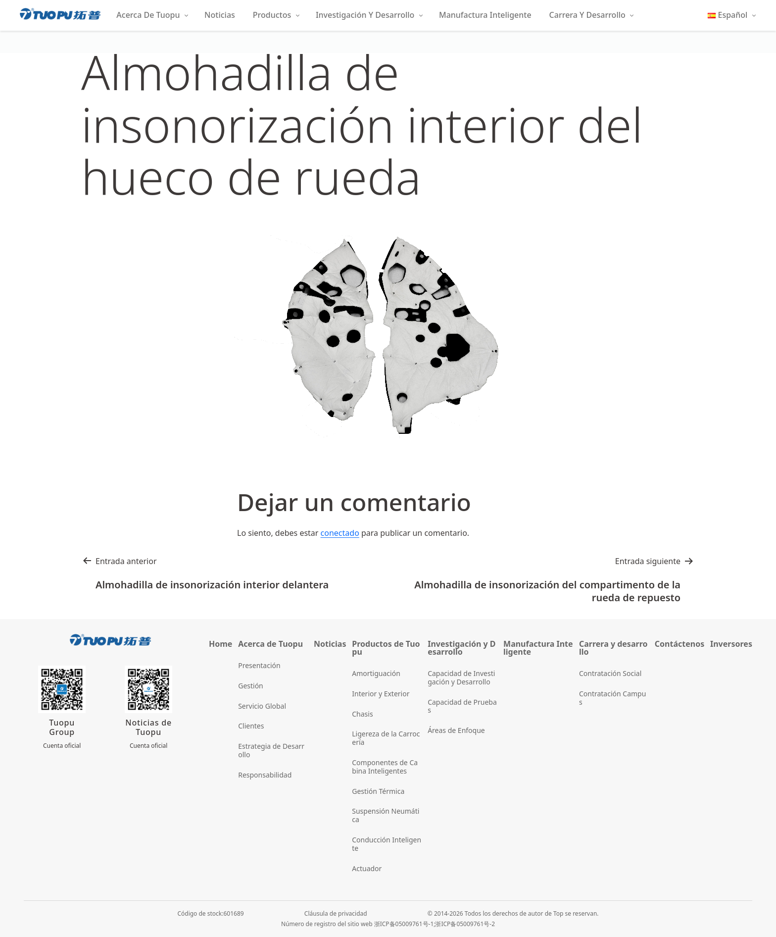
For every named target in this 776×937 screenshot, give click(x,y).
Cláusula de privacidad (335, 913)
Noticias (219, 14)
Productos (272, 14)
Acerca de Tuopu (148, 14)
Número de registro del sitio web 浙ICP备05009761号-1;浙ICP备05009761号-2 (388, 924)
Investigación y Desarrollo (365, 14)
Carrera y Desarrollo (587, 14)
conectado (340, 532)
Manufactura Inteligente (485, 14)
